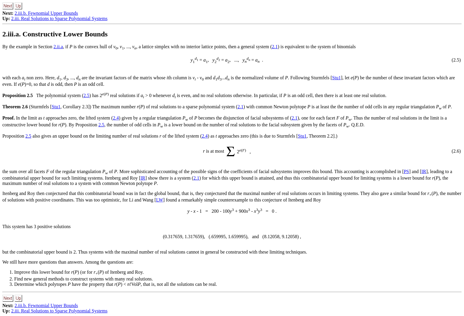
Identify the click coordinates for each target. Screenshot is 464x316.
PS (406, 171)
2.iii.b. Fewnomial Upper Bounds (46, 13)
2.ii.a (58, 46)
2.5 (86, 95)
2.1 (275, 46)
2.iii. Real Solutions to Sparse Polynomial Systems (59, 18)
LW (159, 199)
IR (423, 171)
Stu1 (336, 77)
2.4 (116, 117)
